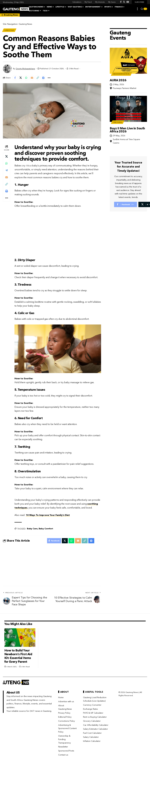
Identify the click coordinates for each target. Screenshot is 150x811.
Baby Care (32, 530)
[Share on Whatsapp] (28, 79)
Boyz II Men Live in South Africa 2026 (127, 126)
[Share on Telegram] (6, 171)
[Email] (34, 79)
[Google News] (128, 2)
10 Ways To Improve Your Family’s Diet (48, 516)
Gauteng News (26, 24)
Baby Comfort (46, 530)
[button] (137, 8)
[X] (124, 2)
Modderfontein (123, 68)
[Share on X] (21, 79)
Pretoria (119, 118)
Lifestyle (10, 30)
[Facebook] (120, 2)
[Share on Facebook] (15, 79)
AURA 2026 (118, 75)
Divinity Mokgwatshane (25, 70)
